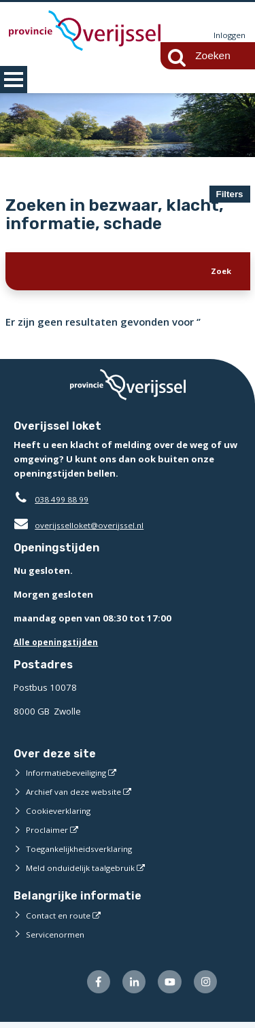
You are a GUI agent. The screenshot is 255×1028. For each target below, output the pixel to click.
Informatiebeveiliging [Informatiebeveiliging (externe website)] (69, 776)
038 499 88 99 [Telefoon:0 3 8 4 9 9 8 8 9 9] (65, 502)
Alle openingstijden (59, 645)
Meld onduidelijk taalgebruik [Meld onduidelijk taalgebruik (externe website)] (84, 871)
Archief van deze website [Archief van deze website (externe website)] (78, 795)
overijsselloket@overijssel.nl (83, 528)
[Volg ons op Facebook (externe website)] (88, 987)
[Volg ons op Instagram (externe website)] (203, 987)
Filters (229, 194)
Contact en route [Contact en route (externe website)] (60, 918)
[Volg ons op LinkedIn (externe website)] (127, 987)
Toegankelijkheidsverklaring (84, 852)
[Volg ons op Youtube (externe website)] (165, 987)
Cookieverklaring (61, 814)
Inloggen (227, 35)
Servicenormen (57, 937)
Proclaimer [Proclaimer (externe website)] (48, 833)
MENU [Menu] (13, 79)
